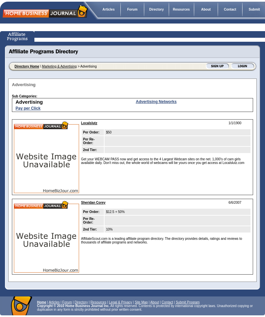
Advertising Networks (156, 101)
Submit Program (187, 302)
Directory (156, 9)
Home (41, 302)
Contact (230, 9)
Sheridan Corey (93, 202)
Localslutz (89, 123)
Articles (109, 9)
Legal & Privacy (120, 302)
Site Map (141, 302)
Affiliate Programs (18, 36)
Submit (254, 9)
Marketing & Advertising (59, 66)
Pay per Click (28, 108)
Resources (181, 9)
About (206, 9)
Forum (132, 9)
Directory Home (27, 66)
